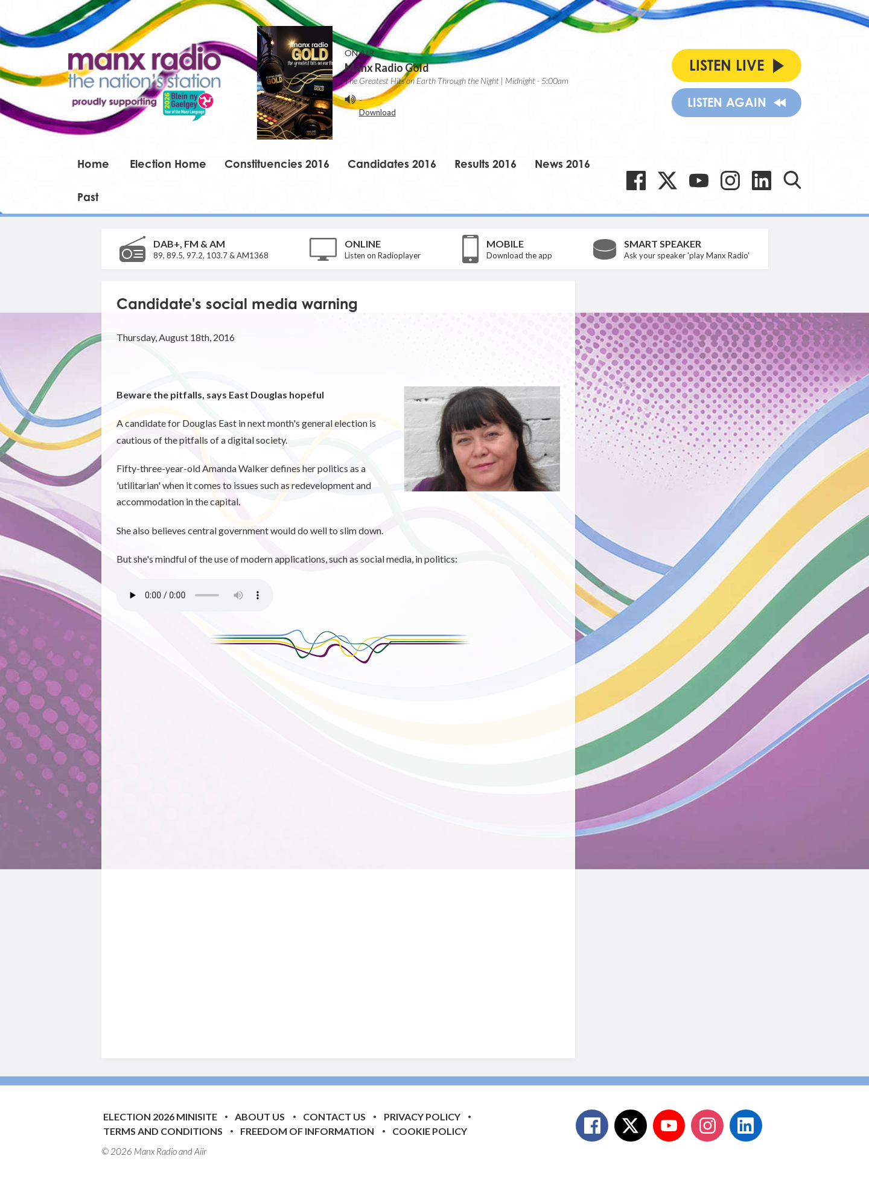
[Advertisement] (342, 852)
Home (93, 163)
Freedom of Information (307, 1131)
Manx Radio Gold (387, 67)
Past (87, 196)
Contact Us (334, 1116)
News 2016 (562, 163)
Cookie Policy (429, 1131)
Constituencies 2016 (276, 163)
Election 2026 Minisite (160, 1116)
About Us (260, 1116)
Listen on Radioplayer (383, 255)
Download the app (519, 255)
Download (377, 112)
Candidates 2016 (392, 163)
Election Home (168, 163)
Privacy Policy (422, 1116)
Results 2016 (485, 163)
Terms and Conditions (163, 1131)
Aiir (200, 1151)
